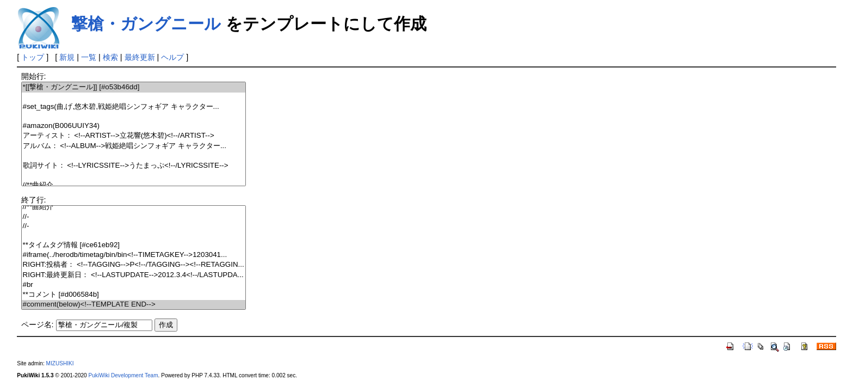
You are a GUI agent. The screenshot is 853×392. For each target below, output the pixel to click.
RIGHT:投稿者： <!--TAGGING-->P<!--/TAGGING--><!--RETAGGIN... (133, 265)
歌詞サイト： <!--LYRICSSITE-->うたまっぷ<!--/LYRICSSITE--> (133, 166)
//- (133, 217)
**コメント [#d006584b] (133, 295)
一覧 (88, 57)
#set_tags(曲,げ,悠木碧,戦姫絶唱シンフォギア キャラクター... (133, 107)
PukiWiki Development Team (123, 375)
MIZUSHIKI (60, 363)
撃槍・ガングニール (146, 24)
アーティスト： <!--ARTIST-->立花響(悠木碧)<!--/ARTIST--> (133, 136)
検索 (110, 57)
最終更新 (140, 57)
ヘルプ (172, 57)
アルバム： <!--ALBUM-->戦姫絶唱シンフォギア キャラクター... (133, 146)
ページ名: (37, 324)
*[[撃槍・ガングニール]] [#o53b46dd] (133, 87)
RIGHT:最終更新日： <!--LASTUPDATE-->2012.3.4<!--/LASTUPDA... (133, 275)
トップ (32, 57)
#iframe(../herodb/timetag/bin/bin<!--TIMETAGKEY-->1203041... (133, 255)
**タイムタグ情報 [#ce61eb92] (133, 245)
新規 (67, 57)
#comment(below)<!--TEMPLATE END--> (133, 304)
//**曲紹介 (133, 185)
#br (133, 285)
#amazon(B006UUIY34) (133, 126)
